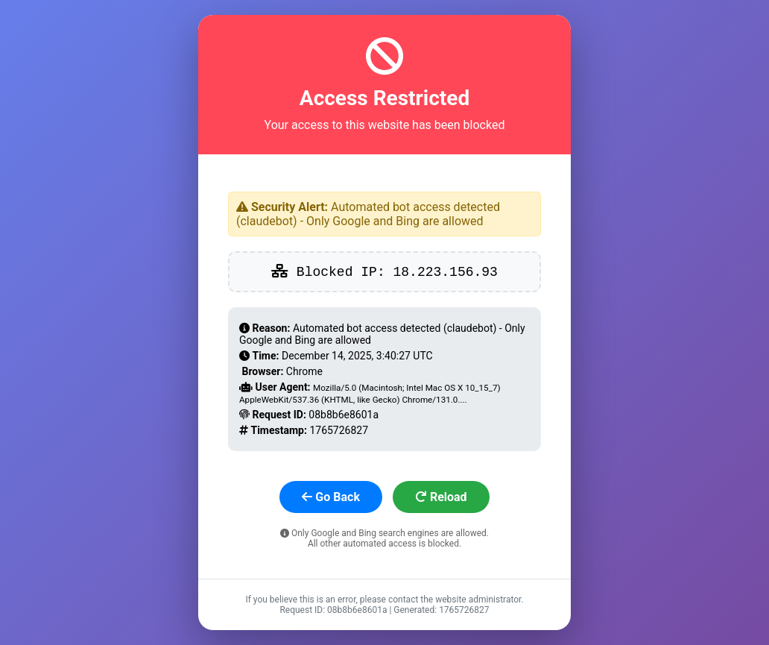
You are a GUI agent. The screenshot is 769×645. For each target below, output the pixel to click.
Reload (441, 497)
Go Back (331, 497)
